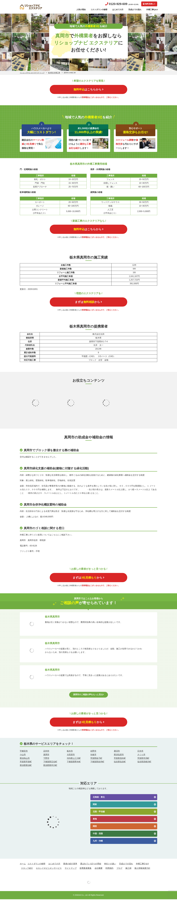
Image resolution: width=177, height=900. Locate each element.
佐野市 (93, 752)
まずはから (88, 302)
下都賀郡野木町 (74, 762)
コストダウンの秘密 (99, 9)
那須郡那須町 (26, 766)
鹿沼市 (117, 752)
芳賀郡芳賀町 (26, 762)
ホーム (23, 864)
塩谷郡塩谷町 (120, 762)
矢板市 (93, 755)
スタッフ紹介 (27, 869)
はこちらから (88, 89)
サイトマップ (71, 869)
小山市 (23, 755)
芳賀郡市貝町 (143, 759)
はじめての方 (117, 9)
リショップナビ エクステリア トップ (32, 73)
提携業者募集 (85, 869)
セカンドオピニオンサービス (49, 869)
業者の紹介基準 (70, 864)
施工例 (128, 869)
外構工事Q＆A (142, 864)
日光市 (140, 752)
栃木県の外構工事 (54, 73)
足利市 (46, 752)
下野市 (46, 759)
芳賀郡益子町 (96, 759)
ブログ (119, 869)
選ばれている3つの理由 (90, 864)
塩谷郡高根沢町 (144, 762)
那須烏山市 (25, 759)
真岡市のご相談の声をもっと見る (88, 695)
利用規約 (109, 869)
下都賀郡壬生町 (50, 762)
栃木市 (70, 752)
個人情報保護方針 (142, 869)
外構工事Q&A (152, 9)
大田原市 (71, 755)
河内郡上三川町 (74, 759)
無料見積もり (149, 4)
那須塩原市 (119, 755)
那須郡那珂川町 (50, 766)
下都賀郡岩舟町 (97, 762)
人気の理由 (81, 9)
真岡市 (46, 755)
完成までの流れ (134, 9)
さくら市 (141, 755)
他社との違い (110, 864)
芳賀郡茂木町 (120, 759)
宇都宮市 (24, 752)
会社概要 (98, 869)
